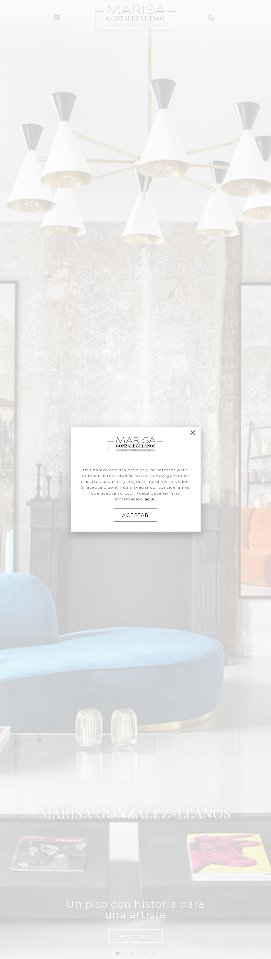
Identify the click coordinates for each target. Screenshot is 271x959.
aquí (150, 499)
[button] (135, 515)
